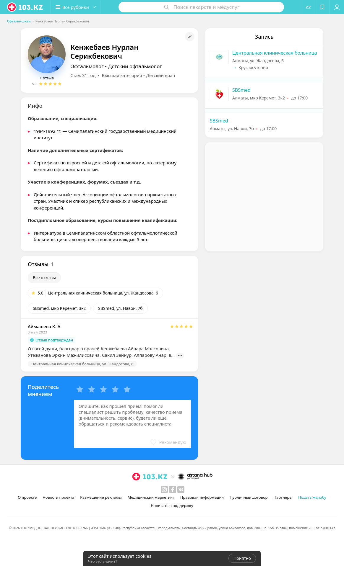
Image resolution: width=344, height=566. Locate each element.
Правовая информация (202, 497)
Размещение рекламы (100, 497)
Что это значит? (102, 561)
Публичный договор (248, 497)
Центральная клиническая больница (274, 53)
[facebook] (172, 489)
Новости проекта (58, 497)
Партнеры (283, 497)
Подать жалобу (312, 497)
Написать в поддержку (172, 505)
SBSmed (241, 90)
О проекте (27, 497)
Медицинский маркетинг (151, 497)
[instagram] (164, 489)
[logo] (25, 7)
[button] (168, 442)
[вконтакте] (180, 489)
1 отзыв (47, 78)
